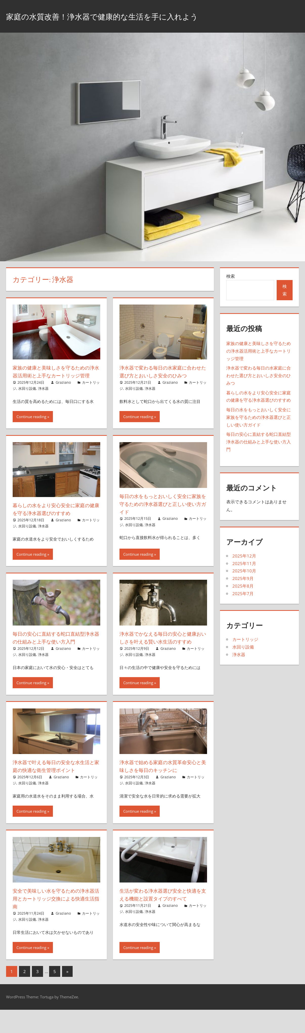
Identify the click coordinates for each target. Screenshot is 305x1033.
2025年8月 (243, 586)
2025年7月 (243, 593)
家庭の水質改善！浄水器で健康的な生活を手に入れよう (121, 16)
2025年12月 (244, 556)
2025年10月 (244, 571)
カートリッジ (245, 639)
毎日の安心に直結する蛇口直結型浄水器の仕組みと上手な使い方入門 (55, 649)
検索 (230, 276)
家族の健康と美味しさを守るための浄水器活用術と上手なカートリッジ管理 (55, 375)
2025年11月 (244, 563)
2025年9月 (243, 578)
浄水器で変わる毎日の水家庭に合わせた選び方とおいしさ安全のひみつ (162, 375)
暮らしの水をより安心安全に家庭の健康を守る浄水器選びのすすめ (55, 517)
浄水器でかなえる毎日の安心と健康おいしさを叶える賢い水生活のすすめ (162, 649)
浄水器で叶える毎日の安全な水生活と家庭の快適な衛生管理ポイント (55, 785)
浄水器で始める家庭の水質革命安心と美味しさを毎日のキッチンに (162, 781)
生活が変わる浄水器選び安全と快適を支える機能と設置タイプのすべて (162, 922)
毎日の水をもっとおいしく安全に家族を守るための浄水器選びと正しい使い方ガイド (162, 512)
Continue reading (31, 424)
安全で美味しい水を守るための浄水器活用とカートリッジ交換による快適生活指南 (55, 922)
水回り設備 (27, 396)
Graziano (63, 390)
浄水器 (43, 396)
